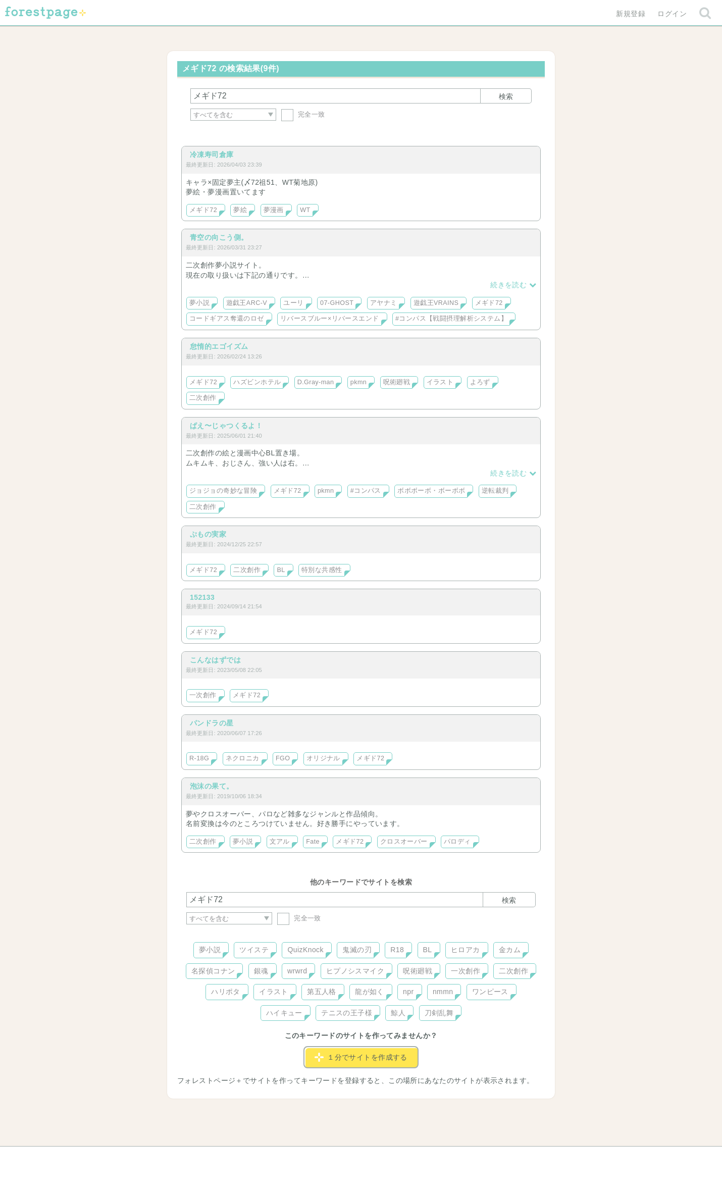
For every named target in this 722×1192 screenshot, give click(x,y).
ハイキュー (284, 1013)
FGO (283, 758)
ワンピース (490, 992)
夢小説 (199, 302)
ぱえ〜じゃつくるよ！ (226, 426)
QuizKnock (305, 950)
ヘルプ (231, 1158)
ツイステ (254, 950)
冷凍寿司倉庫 (212, 154)
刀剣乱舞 (439, 1013)
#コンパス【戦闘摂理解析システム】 (451, 318)
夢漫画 (274, 210)
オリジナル (323, 758)
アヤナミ (383, 302)
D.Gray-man (315, 382)
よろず (480, 382)
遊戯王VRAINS (436, 302)
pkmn (358, 382)
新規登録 (630, 14)
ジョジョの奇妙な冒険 (223, 490)
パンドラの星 (212, 723)
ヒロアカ (465, 950)
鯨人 (398, 1013)
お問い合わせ (288, 1158)
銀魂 (261, 971)
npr (408, 992)
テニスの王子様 (346, 1013)
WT (305, 210)
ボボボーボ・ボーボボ (431, 490)
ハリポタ (225, 992)
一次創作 (203, 695)
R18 (397, 950)
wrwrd (297, 971)
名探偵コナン (213, 971)
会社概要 (399, 1158)
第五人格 (321, 992)
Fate (313, 841)
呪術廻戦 (396, 382)
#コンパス (365, 490)
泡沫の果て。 (212, 786)
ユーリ (293, 302)
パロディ (457, 841)
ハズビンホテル (257, 382)
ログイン (672, 14)
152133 (202, 597)
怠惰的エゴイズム (219, 346)
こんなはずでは (215, 660)
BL (281, 570)
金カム (510, 950)
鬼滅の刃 (357, 950)
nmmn (443, 992)
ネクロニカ (243, 758)
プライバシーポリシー (470, 1158)
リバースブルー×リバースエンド (329, 318)
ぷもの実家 (208, 534)
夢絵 (240, 210)
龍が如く (369, 992)
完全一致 (303, 114)
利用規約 (346, 1158)
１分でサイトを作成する (361, 1057)
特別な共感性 (321, 570)
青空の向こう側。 (219, 237)
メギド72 (203, 210)
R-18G (199, 758)
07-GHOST (336, 302)
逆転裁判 (495, 490)
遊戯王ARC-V (247, 302)
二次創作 (203, 397)
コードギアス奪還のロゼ (226, 318)
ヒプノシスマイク (355, 971)
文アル (280, 841)
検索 (506, 96)
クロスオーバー (404, 841)
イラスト (440, 382)
